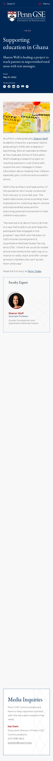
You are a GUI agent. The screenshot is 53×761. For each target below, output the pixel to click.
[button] (44, 4)
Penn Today (34, 271)
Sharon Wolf (16, 313)
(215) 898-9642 (16, 738)
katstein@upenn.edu (20, 742)
